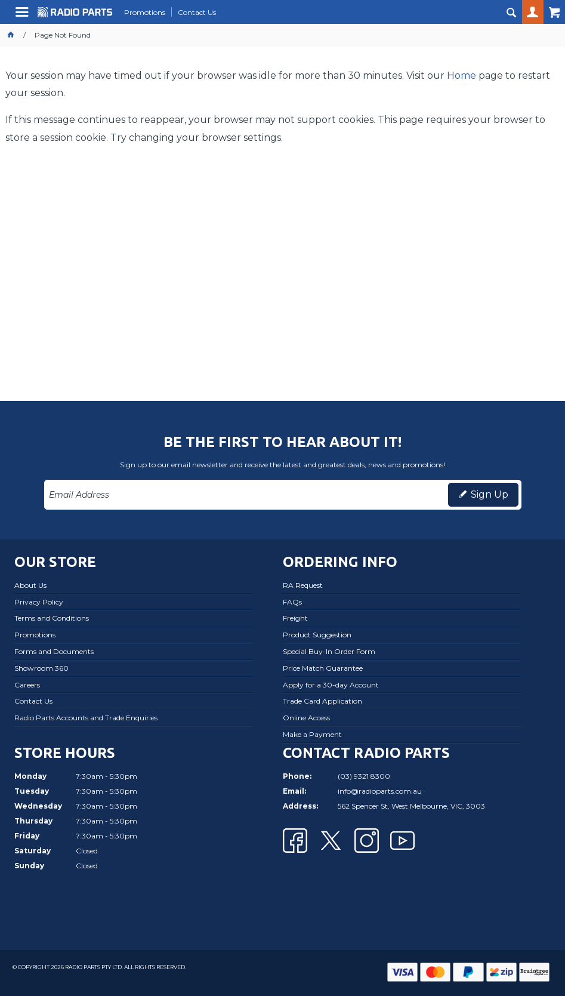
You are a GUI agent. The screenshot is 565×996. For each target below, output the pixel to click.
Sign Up (489, 494)
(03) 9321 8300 (364, 776)
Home (461, 75)
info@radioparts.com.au (380, 791)
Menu (23, 16)
